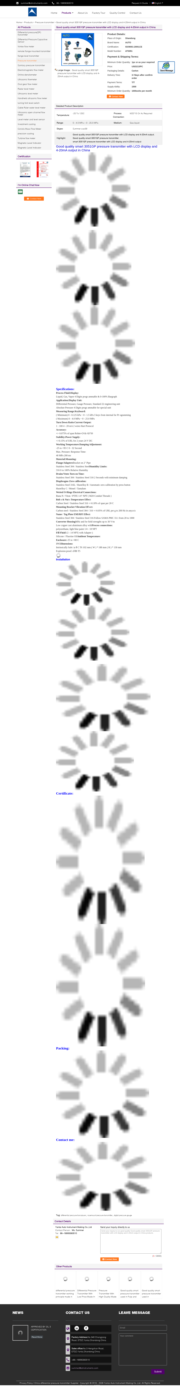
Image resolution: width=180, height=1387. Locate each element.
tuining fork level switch (29, 103)
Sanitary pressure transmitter (31, 65)
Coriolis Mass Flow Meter (29, 129)
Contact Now (117, 96)
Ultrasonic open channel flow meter (31, 113)
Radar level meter (26, 89)
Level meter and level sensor (31, 119)
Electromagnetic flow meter (31, 70)
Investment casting (27, 124)
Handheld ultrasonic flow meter (32, 98)
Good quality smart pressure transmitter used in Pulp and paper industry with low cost (129, 1296)
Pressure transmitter (44, 22)
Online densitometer (27, 74)
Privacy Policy (26, 1383)
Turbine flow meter (26, 138)
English (158, 3)
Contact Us (135, 12)
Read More (37, 1337)
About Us (83, 12)
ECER (97, 1385)
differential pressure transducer (73, 1215)
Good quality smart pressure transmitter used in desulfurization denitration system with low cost (151, 1298)
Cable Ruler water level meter (31, 107)
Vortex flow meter (26, 46)
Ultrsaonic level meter (28, 93)
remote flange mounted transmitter (34, 51)
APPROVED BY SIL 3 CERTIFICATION (41, 1328)
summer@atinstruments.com (34, 3)
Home (54, 12)
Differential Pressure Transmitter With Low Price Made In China (86, 1295)
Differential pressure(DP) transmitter (29, 33)
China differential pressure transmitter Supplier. (57, 1383)
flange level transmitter (28, 56)
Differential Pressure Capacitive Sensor (32, 40)
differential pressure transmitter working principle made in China (65, 1295)
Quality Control (117, 12)
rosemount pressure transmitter (99, 1215)
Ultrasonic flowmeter (27, 79)
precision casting (26, 133)
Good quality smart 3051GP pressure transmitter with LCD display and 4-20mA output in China (79, 73)
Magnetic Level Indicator (29, 143)
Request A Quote (140, 3)
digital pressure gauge (123, 1215)
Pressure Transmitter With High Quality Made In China (107, 1295)
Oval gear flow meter (27, 84)
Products (66, 12)
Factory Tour (98, 12)
